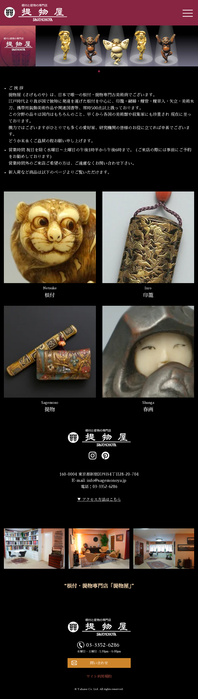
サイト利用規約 (99, 676)
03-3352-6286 (102, 645)
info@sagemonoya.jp (106, 480)
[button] (99, 71)
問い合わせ (99, 663)
